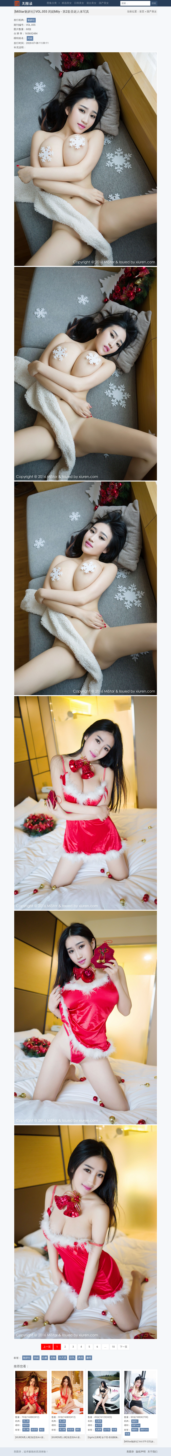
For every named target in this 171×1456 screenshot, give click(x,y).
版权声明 (141, 1451)
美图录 (130, 1451)
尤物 (53, 1357)
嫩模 (88, 1357)
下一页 (123, 1346)
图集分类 (52, 3)
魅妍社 (31, 20)
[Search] (135, 3)
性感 (114, 1430)
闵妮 (29, 38)
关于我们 (152, 1451)
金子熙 (98, 1425)
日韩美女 (79, 3)
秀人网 (26, 1421)
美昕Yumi (136, 1425)
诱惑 (80, 1357)
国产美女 (104, 3)
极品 (42, 1430)
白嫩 (44, 1357)
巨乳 (72, 1357)
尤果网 (98, 1421)
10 (113, 1346)
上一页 (47, 1346)
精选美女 (67, 3)
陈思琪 (26, 1425)
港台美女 (91, 3)
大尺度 (62, 1357)
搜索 (154, 3)
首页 (141, 11)
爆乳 (78, 1430)
